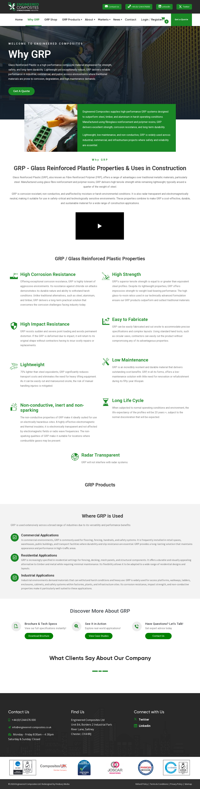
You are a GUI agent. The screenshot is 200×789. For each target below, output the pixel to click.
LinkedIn (166, 6)
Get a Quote (181, 19)
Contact (130, 19)
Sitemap (188, 784)
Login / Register (151, 19)
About (89, 19)
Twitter (186, 6)
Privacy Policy (176, 784)
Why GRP (33, 19)
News (116, 19)
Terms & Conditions (159, 784)
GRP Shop (50, 19)
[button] (21, 91)
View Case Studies (99, 635)
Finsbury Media (62, 784)
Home (19, 19)
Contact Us (114, 6)
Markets (103, 19)
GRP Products (71, 19)
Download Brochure (39, 635)
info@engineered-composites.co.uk (29, 727)
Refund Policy (142, 784)
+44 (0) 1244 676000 (141, 6)
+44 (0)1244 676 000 (22, 720)
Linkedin (145, 726)
